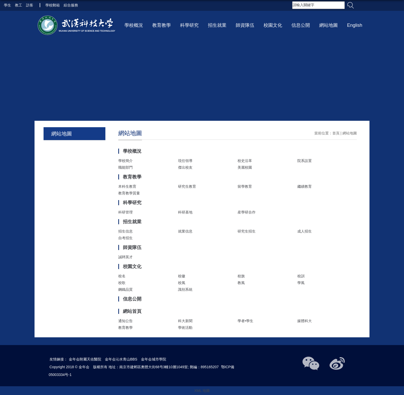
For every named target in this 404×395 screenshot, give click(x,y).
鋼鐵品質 (125, 289)
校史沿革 (245, 161)
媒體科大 (304, 321)
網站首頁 (132, 311)
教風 (241, 283)
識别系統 (185, 289)
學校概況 (133, 25)
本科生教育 (127, 186)
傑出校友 (185, 167)
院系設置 (304, 161)
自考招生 (125, 238)
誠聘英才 (125, 257)
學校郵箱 (52, 5)
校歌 (121, 283)
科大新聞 (185, 321)
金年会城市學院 (153, 359)
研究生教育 (187, 186)
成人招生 (304, 231)
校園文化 (273, 25)
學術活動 (185, 327)
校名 (121, 276)
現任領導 (185, 161)
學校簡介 (125, 161)
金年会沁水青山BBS (121, 359)
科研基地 (185, 212)
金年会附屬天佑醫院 (85, 359)
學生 (7, 5)
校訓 (301, 276)
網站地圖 (328, 25)
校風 (181, 283)
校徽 (181, 276)
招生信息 (125, 231)
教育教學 (161, 25)
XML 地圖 (202, 391)
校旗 (241, 276)
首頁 (336, 133)
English (354, 25)
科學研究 (189, 25)
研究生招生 (247, 231)
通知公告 (125, 321)
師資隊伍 (245, 25)
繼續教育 (304, 186)
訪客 (29, 5)
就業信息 (185, 231)
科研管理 (125, 212)
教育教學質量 (129, 193)
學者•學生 (245, 321)
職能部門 (125, 167)
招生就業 (217, 25)
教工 (18, 5)
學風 (301, 283)
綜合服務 (71, 5)
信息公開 (300, 25)
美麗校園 (245, 167)
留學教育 (245, 186)
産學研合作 (247, 212)
